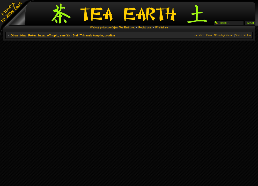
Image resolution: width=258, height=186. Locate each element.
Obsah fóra (18, 35)
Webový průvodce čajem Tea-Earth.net (112, 27)
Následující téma (223, 35)
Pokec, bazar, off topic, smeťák (49, 35)
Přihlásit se (161, 27)
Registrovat (145, 27)
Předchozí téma (203, 35)
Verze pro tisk (243, 35)
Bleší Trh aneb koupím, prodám (93, 35)
